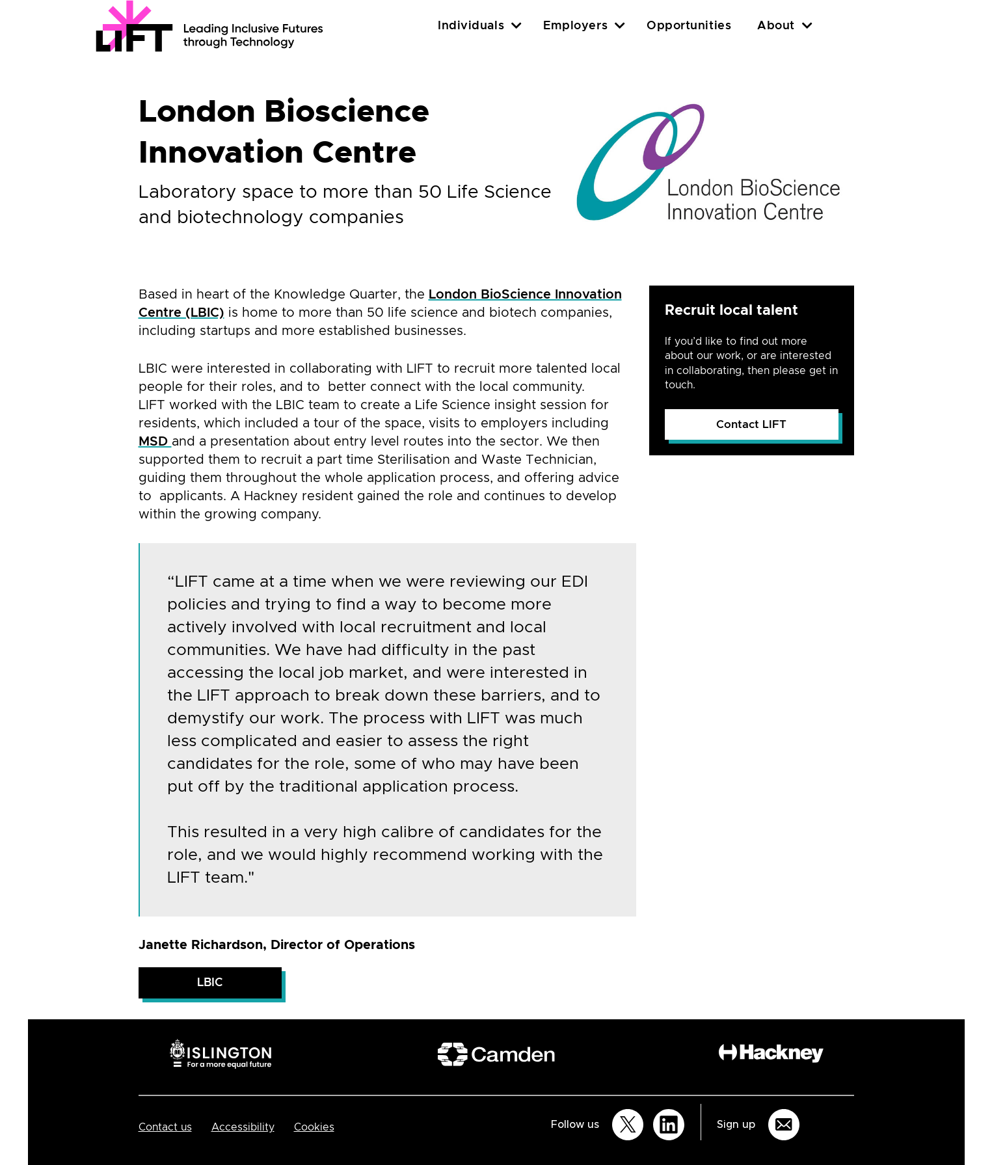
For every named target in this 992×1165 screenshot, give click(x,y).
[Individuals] (516, 25)
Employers (575, 26)
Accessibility (243, 1127)
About (776, 26)
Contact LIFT (751, 424)
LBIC (209, 983)
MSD (155, 441)
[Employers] (619, 25)
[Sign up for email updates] (783, 1124)
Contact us (165, 1127)
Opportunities (689, 26)
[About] (807, 25)
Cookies (314, 1127)
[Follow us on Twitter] (627, 1124)
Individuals (471, 26)
